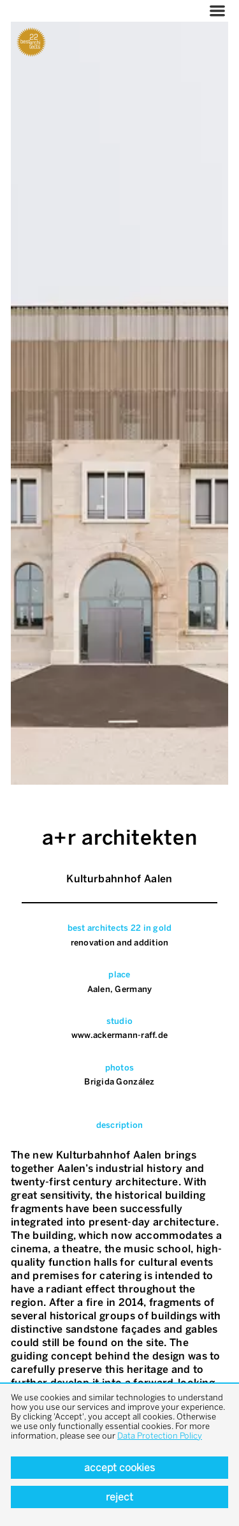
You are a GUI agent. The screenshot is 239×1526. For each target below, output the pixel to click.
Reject (119, 1497)
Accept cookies (119, 1468)
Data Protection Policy (159, 1436)
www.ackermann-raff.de (119, 1035)
